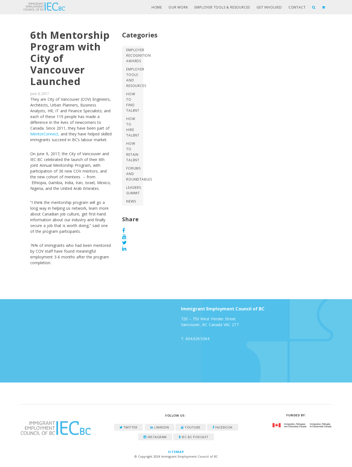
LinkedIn (159, 427)
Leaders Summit (133, 190)
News (131, 201)
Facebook (223, 427)
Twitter (129, 427)
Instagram (155, 437)
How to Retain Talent (132, 151)
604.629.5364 (197, 338)
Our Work (178, 7)
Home (157, 7)
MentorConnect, (44, 133)
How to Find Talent (132, 102)
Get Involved (269, 7)
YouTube (190, 427)
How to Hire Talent (132, 127)
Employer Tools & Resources (222, 7)
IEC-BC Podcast (193, 437)
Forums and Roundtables (134, 174)
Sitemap (176, 452)
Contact (297, 7)
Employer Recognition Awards (134, 55)
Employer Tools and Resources (134, 77)
